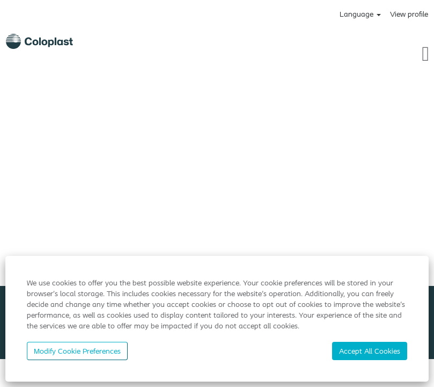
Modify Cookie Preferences (77, 351)
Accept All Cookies (369, 351)
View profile (409, 14)
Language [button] (360, 14)
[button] (361, 53)
